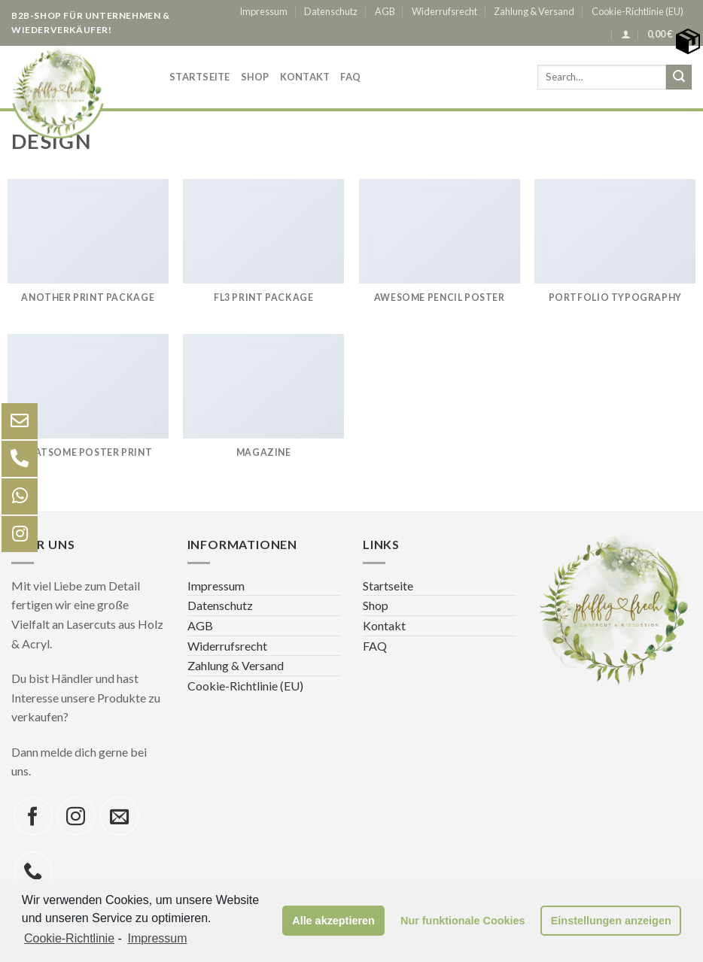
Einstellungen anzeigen (611, 921)
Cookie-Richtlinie (69, 938)
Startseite (199, 77)
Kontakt (305, 77)
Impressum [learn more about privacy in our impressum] (157, 938)
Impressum (263, 11)
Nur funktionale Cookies (462, 921)
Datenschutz (331, 11)
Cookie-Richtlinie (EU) (637, 11)
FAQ (350, 77)
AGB (385, 11)
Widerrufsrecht (444, 11)
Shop (255, 77)
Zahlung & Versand (534, 11)
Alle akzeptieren (333, 921)
